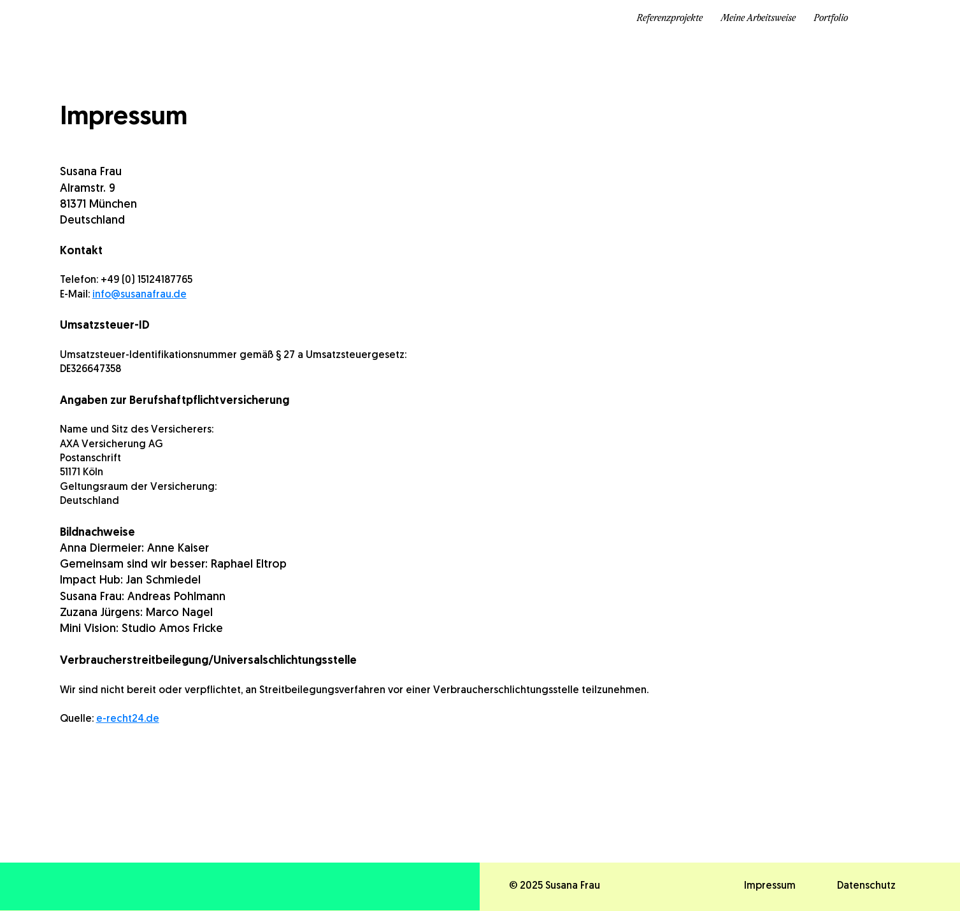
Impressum (770, 886)
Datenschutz (866, 886)
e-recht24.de (127, 719)
